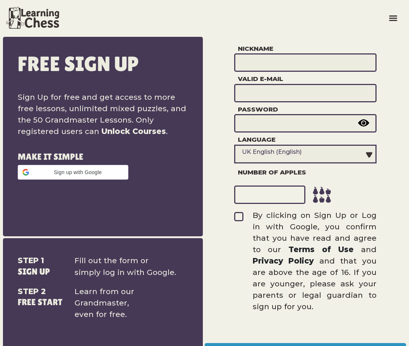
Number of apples (272, 172)
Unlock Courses (133, 131)
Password (258, 109)
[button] (73, 172)
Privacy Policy (283, 260)
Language (256, 139)
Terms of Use (321, 249)
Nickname (255, 48)
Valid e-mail (260, 78)
